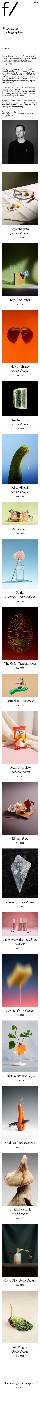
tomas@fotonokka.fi (10, 114)
